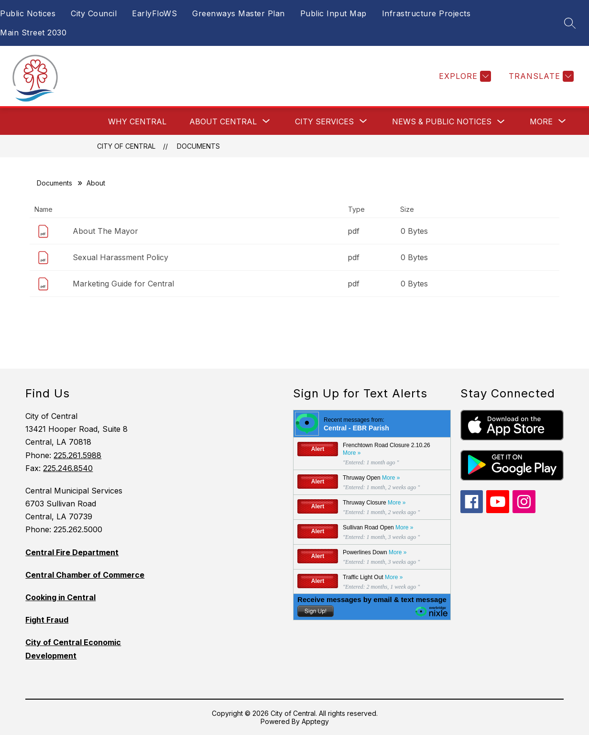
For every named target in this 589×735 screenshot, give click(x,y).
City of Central (126, 146)
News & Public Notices (441, 121)
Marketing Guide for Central (123, 283)
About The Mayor (105, 231)
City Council (94, 13)
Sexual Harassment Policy (120, 257)
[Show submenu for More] (541, 121)
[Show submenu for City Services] (324, 121)
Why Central (137, 121)
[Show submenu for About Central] (223, 121)
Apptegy (315, 721)
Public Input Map (333, 13)
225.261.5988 (77, 455)
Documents (198, 146)
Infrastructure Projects (426, 13)
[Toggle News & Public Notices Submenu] (501, 121)
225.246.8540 (68, 468)
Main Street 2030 (33, 32)
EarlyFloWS (154, 13)
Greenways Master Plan (238, 13)
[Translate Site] (540, 76)
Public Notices (27, 13)
